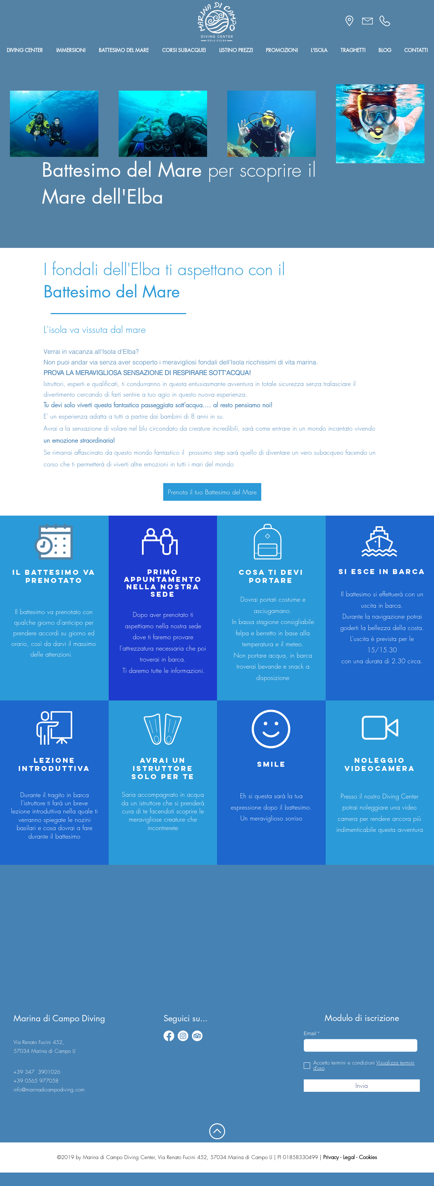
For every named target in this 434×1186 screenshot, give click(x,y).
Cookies (368, 1157)
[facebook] (169, 1036)
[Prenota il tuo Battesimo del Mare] (212, 492)
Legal (349, 1157)
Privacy (331, 1157)
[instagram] (183, 1036)
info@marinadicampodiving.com (49, 1089)
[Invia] (362, 1085)
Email (310, 1033)
